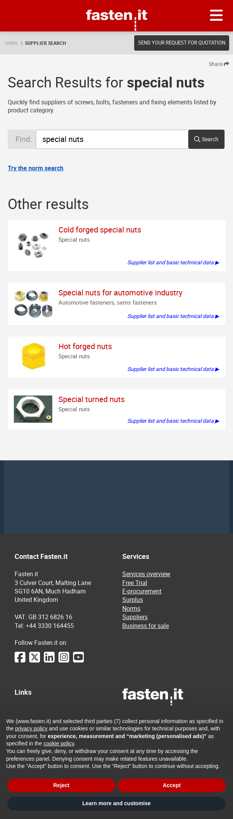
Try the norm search (35, 168)
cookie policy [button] (58, 743)
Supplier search (45, 43)
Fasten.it (116, 3)
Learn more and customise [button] (116, 803)
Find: (23, 139)
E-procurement (141, 591)
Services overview (146, 574)
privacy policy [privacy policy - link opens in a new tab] (31, 728)
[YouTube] (78, 661)
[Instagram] (63, 661)
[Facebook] (20, 661)
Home (11, 43)
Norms (131, 608)
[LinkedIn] (49, 661)
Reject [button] (61, 785)
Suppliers (135, 617)
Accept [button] (172, 785)
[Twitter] (34, 661)
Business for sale (145, 625)
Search (210, 139)
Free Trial (134, 582)
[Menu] (216, 15)
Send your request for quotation (181, 42)
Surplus (132, 599)
